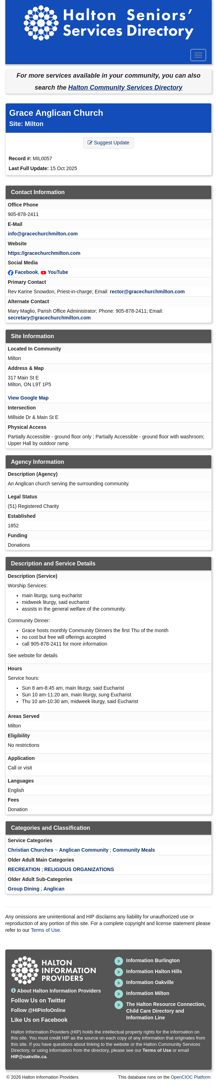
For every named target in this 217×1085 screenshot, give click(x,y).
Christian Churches (30, 850)
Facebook (26, 272)
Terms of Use (45, 930)
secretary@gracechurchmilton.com (49, 317)
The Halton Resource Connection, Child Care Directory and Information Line (166, 1010)
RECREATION (24, 869)
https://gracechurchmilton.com (44, 253)
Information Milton (147, 993)
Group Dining (23, 889)
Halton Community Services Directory (125, 87)
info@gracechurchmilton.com (43, 233)
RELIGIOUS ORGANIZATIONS (79, 869)
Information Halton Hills (154, 971)
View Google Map (28, 398)
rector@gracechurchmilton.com (147, 291)
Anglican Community (83, 850)
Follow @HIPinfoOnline (38, 1010)
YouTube (58, 272)
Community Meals (134, 850)
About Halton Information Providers (56, 991)
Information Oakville (150, 982)
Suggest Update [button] (108, 142)
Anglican (53, 889)
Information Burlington (153, 960)
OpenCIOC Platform (191, 1077)
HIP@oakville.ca (28, 1056)
